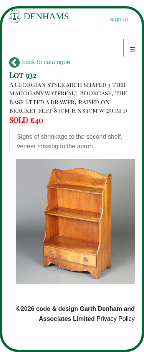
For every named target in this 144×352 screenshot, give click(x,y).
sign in (119, 19)
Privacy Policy (115, 318)
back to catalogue (39, 62)
